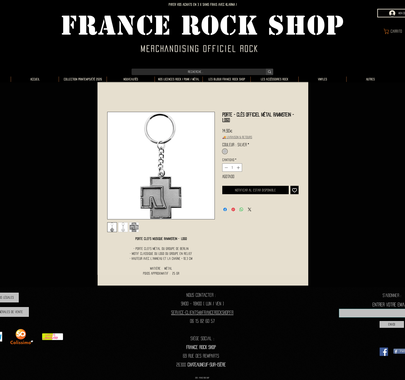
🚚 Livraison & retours (237, 137)
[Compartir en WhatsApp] (241, 209)
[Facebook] (384, 352)
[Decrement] (226, 168)
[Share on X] (249, 209)
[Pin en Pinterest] (233, 209)
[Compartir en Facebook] (225, 209)
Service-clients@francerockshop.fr (202, 312)
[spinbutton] (232, 168)
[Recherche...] (195, 72)
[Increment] (239, 168)
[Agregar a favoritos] (294, 190)
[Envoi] (392, 324)
